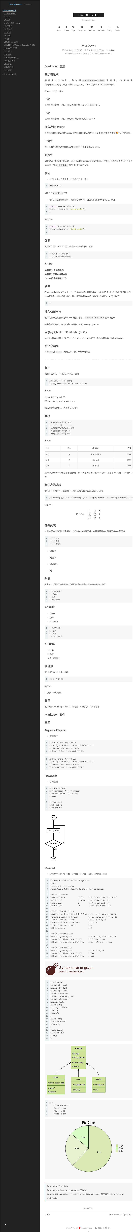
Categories (82, 28)
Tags (73, 28)
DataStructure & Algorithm (120, 1211)
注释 (64, 394)
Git (47, 1211)
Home (59, 28)
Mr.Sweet (101, 28)
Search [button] (117, 28)
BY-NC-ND (106, 1190)
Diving (110, 28)
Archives (92, 28)
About (66, 28)
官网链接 (54, 733)
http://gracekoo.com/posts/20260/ (71, 1186)
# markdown (88, 1204)
